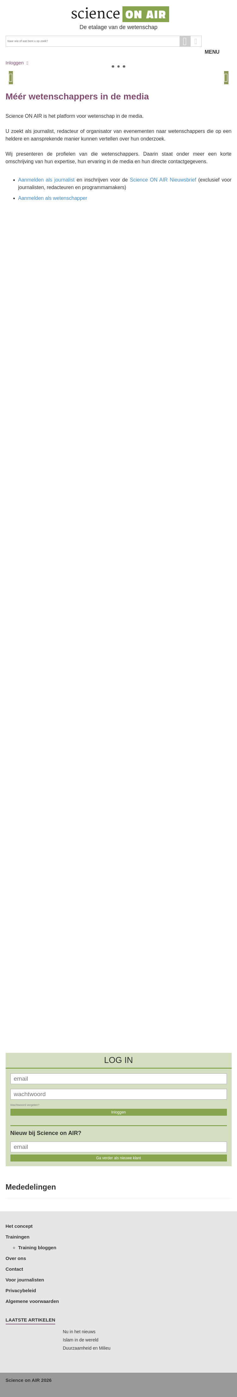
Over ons (16, 1258)
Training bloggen (37, 1247)
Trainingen (18, 1236)
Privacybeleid (21, 1290)
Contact (14, 1269)
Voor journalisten (25, 1279)
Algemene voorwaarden (32, 1301)
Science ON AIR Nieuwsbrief (163, 179)
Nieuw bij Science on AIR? (45, 1133)
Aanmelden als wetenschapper (52, 198)
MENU (218, 41)
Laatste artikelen (31, 1319)
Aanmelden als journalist (46, 179)
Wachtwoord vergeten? (24, 1105)
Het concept (19, 1226)
